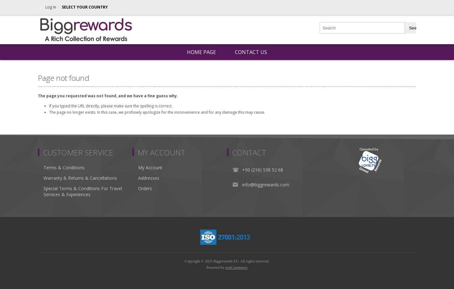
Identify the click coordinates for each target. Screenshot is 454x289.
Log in (50, 7)
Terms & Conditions (64, 168)
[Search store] (362, 27)
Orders (145, 188)
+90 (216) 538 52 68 (262, 170)
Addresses (148, 178)
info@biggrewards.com (265, 185)
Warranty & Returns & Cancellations (80, 178)
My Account (150, 168)
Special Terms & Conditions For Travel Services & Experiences (83, 191)
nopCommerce (236, 267)
